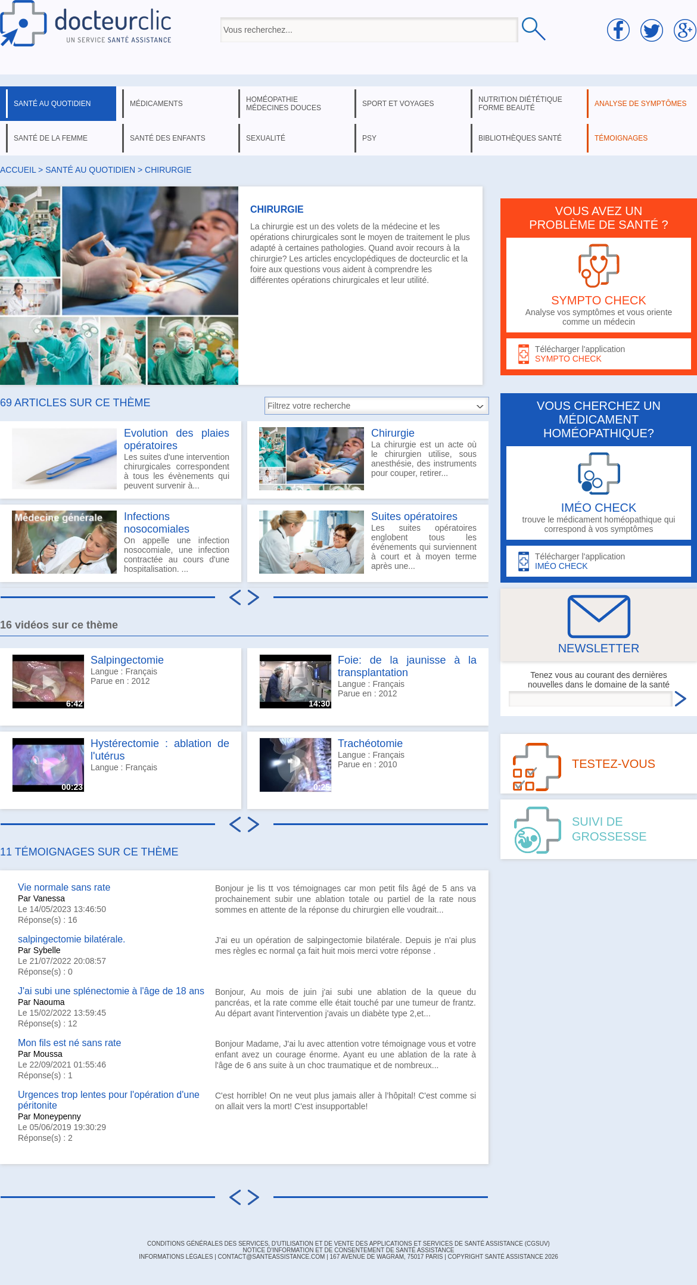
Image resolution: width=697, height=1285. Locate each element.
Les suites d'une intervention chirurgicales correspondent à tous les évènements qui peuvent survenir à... (120, 458)
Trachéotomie (370, 743)
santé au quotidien (52, 103)
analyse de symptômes (640, 103)
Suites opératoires (414, 516)
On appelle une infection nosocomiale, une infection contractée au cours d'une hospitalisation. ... (120, 542)
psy (369, 138)
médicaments (156, 103)
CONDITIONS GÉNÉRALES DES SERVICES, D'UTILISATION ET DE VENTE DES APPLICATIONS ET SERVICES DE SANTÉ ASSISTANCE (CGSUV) (348, 1243)
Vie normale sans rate (64, 887)
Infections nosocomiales (156, 523)
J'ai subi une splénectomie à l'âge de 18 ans (111, 991)
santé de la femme (51, 138)
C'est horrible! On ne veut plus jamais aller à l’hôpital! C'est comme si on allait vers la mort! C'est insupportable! (345, 1101)
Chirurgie (393, 433)
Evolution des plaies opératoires (176, 439)
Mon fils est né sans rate (69, 1043)
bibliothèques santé (520, 138)
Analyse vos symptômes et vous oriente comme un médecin (598, 285)
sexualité (265, 138)
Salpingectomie (127, 660)
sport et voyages (398, 103)
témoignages (621, 138)
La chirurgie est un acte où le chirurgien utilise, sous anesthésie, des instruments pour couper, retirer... (368, 458)
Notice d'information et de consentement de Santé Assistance (348, 1250)
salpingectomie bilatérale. (72, 939)
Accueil (18, 170)
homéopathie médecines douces (283, 103)
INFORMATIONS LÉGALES (176, 1256)
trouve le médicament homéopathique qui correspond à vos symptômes (598, 493)
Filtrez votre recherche (308, 405)
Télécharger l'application (598, 354)
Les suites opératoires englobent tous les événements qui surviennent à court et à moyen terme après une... (368, 542)
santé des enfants (168, 138)
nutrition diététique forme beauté (520, 103)
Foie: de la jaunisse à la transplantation (407, 666)
